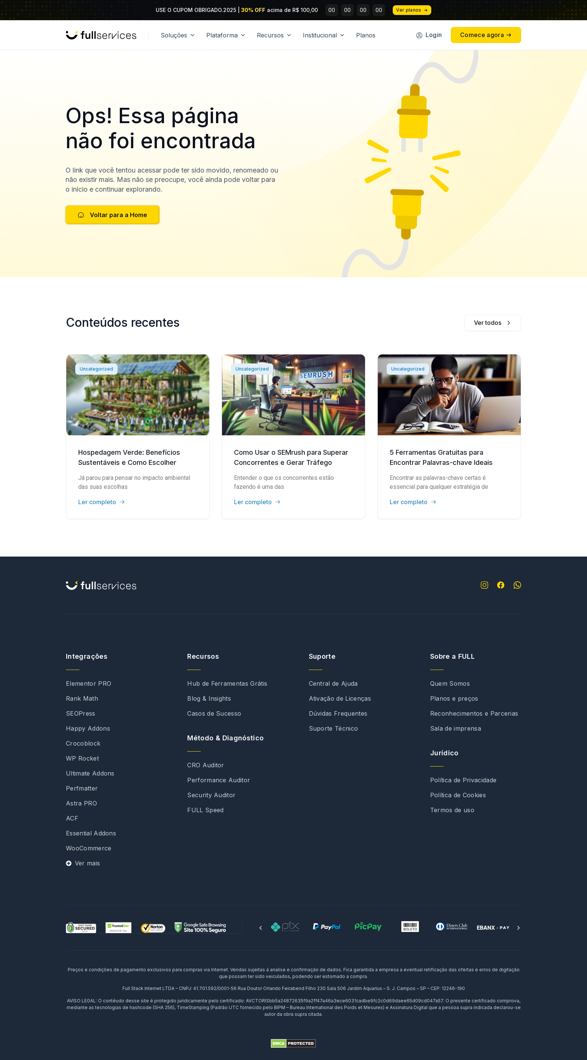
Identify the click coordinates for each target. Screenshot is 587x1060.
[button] (260, 927)
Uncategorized (96, 369)
